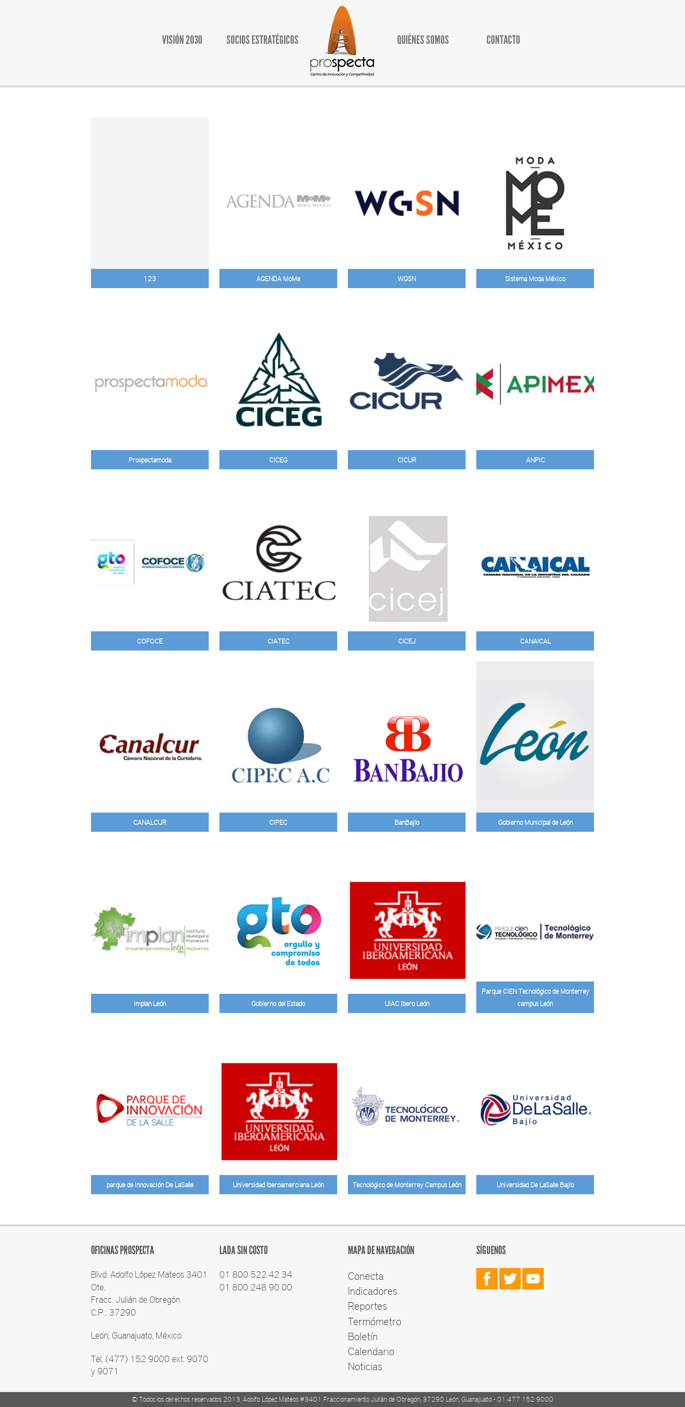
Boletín (363, 1336)
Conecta (366, 1275)
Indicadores (372, 1290)
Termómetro (374, 1321)
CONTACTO (503, 40)
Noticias (365, 1366)
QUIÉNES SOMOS (423, 40)
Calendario (371, 1351)
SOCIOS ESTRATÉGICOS (262, 40)
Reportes (367, 1305)
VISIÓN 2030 (182, 40)
